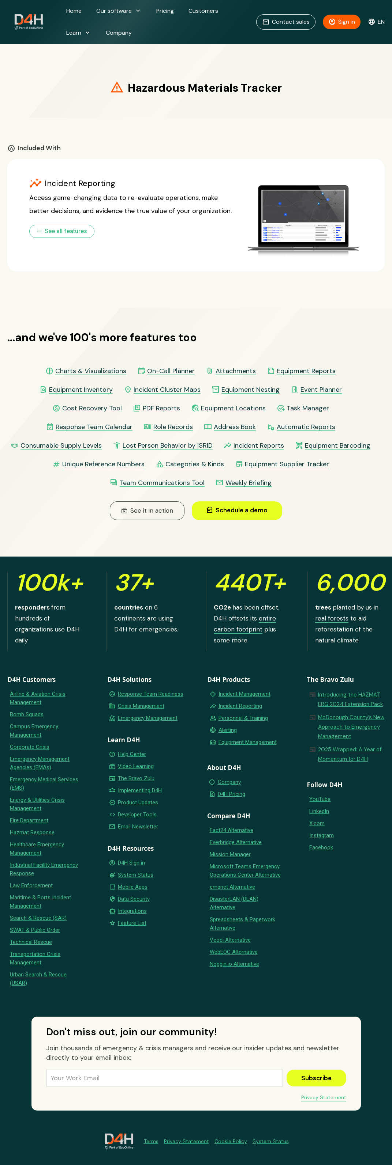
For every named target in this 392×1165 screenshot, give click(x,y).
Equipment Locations (233, 408)
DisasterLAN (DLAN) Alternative (234, 903)
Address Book (235, 427)
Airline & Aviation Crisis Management (38, 698)
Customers (203, 11)
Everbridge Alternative (236, 842)
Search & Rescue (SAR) (38, 918)
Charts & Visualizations (90, 371)
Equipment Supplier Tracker (287, 464)
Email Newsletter (138, 826)
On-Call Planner (171, 371)
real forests (331, 618)
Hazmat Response (32, 832)
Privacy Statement (323, 1097)
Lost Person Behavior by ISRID (168, 445)
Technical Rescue (31, 942)
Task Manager (308, 408)
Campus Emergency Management (34, 730)
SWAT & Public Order (35, 930)
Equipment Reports (306, 371)
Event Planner (321, 390)
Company (119, 33)
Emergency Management (148, 718)
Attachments (236, 371)
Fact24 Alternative (231, 830)
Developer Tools (137, 814)
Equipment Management (248, 742)
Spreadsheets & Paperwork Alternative (242, 923)
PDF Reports (161, 408)
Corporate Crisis (29, 747)
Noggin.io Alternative (234, 964)
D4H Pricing (231, 794)
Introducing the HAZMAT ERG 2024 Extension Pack (350, 699)
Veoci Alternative (230, 940)
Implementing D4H (140, 790)
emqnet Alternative (232, 887)
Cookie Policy (230, 1141)
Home (74, 11)
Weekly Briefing (248, 483)
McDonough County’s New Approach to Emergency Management (351, 727)
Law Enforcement (31, 885)
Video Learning (136, 766)
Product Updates (138, 802)
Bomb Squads (27, 714)
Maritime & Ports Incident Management (40, 901)
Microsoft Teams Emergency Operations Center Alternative (245, 870)
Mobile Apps (133, 887)
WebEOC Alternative (234, 952)
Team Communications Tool (162, 483)
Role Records (173, 427)
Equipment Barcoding (337, 445)
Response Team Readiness (150, 694)
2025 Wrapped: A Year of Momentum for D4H (349, 754)
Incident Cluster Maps (167, 390)
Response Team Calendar (94, 427)
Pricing (165, 11)
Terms (151, 1141)
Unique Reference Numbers (103, 464)
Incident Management (244, 694)
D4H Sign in (131, 862)
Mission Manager (230, 854)
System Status (135, 875)
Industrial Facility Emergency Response (44, 869)
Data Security (134, 899)
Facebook (321, 847)
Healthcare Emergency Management (37, 848)
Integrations (132, 911)
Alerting (228, 730)
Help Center (132, 754)
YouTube (320, 799)
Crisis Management (141, 706)
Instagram (321, 835)
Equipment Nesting (250, 390)
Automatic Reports (306, 427)
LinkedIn (319, 811)
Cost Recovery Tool (92, 408)
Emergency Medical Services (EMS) (44, 783)
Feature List (132, 923)
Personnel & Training (243, 718)
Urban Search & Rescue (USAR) (38, 978)
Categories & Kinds (194, 464)
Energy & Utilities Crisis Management (37, 804)
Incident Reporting (240, 706)
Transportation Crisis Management (35, 958)
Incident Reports (259, 445)
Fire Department (29, 820)
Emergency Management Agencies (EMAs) (40, 763)
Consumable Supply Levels (61, 445)
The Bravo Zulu (136, 778)
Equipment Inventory (81, 390)
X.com (317, 823)
